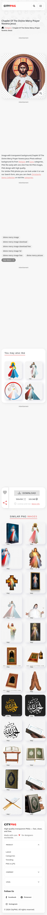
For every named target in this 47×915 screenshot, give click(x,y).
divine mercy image (11, 237)
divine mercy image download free (17, 246)
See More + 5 (8, 260)
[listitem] (11, 897)
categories (28, 177)
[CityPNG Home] (10, 6)
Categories (10, 856)
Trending (9, 860)
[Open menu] (40, 6)
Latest (8, 852)
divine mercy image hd (12, 251)
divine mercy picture (35, 255)
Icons (31, 161)
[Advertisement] (24, 45)
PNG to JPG (10, 864)
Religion (22, 161)
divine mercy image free (12, 255)
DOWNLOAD (27, 493)
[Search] (34, 6)
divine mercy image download (15, 242)
